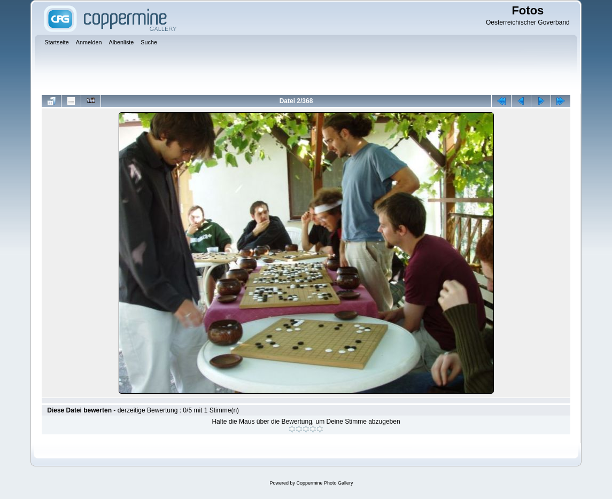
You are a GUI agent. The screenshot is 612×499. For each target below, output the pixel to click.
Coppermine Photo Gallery (324, 483)
